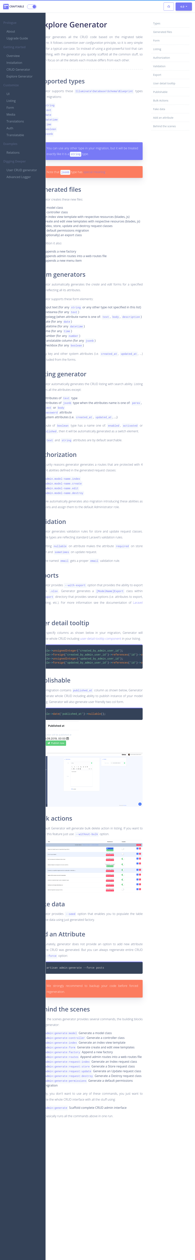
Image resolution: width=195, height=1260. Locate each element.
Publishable (160, 92)
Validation (159, 66)
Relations (13, 152)
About (10, 31)
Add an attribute (163, 117)
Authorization (161, 57)
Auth (9, 128)
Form (10, 108)
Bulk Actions (160, 100)
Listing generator (83, 410)
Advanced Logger (18, 177)
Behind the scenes (164, 126)
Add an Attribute (82, 1006)
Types (156, 23)
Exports (69, 646)
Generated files (162, 32)
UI (8, 94)
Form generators (82, 301)
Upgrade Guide (17, 38)
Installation (14, 63)
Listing (11, 101)
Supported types (82, 93)
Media (10, 114)
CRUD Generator (18, 69)
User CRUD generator (21, 170)
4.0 (182, 6)
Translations (15, 121)
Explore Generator (19, 76)
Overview (13, 56)
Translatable (15, 135)
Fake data (159, 109)
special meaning (116, 189)
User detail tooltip (164, 83)
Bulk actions (76, 895)
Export (157, 75)
